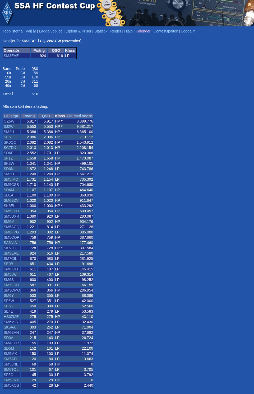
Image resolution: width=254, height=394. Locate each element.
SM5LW (10, 280)
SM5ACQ (11, 232)
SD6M (9, 195)
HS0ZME (11, 322)
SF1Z (8, 164)
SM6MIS (11, 327)
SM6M (9, 227)
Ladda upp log (51, 31)
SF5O (8, 380)
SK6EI (9, 211)
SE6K (8, 311)
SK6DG (10, 253)
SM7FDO (11, 290)
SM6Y (9, 301)
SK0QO (10, 148)
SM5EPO (11, 216)
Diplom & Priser (78, 31)
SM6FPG (11, 238)
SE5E (8, 142)
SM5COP (11, 243)
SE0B (8, 269)
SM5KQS (11, 391)
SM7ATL (11, 364)
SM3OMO (12, 296)
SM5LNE (11, 370)
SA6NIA (10, 248)
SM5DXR (11, 222)
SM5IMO (11, 185)
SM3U (9, 179)
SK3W (9, 169)
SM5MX (10, 359)
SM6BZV (11, 206)
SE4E (8, 317)
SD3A (8, 343)
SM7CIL (10, 264)
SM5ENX (11, 385)
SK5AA (10, 333)
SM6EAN (11, 338)
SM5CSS (11, 190)
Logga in (188, 31)
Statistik (100, 31)
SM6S (9, 285)
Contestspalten (166, 31)
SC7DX (10, 153)
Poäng (29, 121)
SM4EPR (11, 348)
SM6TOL (11, 375)
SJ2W (8, 132)
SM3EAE (11, 56)
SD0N (8, 174)
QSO (46, 121)
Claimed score (79, 121)
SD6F (8, 158)
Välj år (31, 31)
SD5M (9, 354)
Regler (115, 31)
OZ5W (9, 127)
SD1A (8, 201)
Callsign (11, 121)
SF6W (9, 306)
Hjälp (128, 31)
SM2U (9, 137)
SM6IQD (11, 275)
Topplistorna (13, 31)
